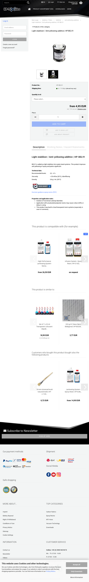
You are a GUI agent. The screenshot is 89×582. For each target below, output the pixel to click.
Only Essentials (76, 571)
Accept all (76, 565)
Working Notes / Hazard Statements (65, 147)
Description (39, 147)
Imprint (5, 512)
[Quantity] (59, 117)
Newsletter (6, 554)
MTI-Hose (49, 519)
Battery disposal (8, 516)
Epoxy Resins (50, 516)
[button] (43, 2)
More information (76, 577)
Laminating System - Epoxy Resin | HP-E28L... (73, 391)
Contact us (6, 550)
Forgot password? (9, 48)
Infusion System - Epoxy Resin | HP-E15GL (73, 262)
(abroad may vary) (71, 88)
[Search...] (28, 3)
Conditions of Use (8, 523)
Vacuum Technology (53, 523)
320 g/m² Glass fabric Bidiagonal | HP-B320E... (73, 325)
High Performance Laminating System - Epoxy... (44, 263)
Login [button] (51, 2)
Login (14, 39)
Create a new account (10, 44)
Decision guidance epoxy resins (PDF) (44, 192)
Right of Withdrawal (9, 519)
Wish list (61, 2)
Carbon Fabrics (51, 512)
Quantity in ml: (36, 94)
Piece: (34, 113)
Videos (5, 558)
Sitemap (5, 531)
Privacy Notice (50, 571)
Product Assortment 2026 (43, 9)
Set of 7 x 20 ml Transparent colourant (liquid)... (44, 326)
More (69, 9)
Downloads (60, 9)
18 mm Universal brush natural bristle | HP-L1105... (44, 392)
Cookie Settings (8, 535)
